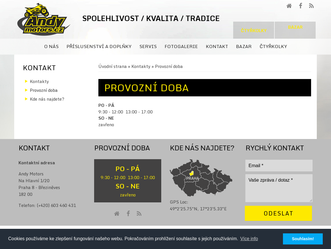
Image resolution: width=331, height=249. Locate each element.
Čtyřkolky (254, 30)
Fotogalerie (181, 46)
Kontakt (217, 46)
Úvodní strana (112, 66)
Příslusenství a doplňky (99, 46)
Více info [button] (249, 238)
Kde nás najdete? (47, 99)
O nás (51, 46)
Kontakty (140, 66)
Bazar (295, 27)
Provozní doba (44, 90)
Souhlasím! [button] (303, 238)
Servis (148, 46)
